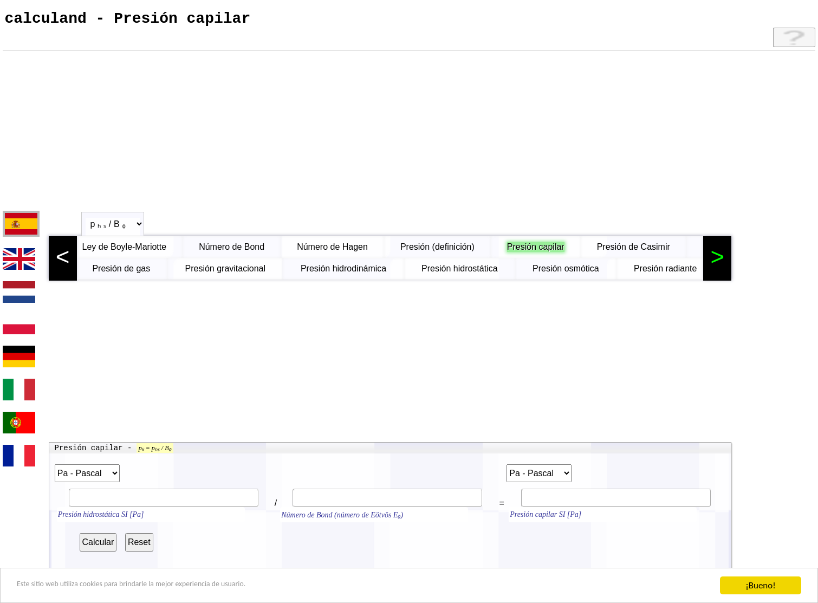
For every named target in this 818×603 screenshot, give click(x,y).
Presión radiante (667, 272)
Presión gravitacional (226, 272)
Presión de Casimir (644, 250)
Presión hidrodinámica (345, 272)
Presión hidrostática (461, 272)
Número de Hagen (343, 250)
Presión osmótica (567, 272)
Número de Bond (242, 250)
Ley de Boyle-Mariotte (135, 250)
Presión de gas (123, 272)
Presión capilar (546, 250)
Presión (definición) (448, 250)
